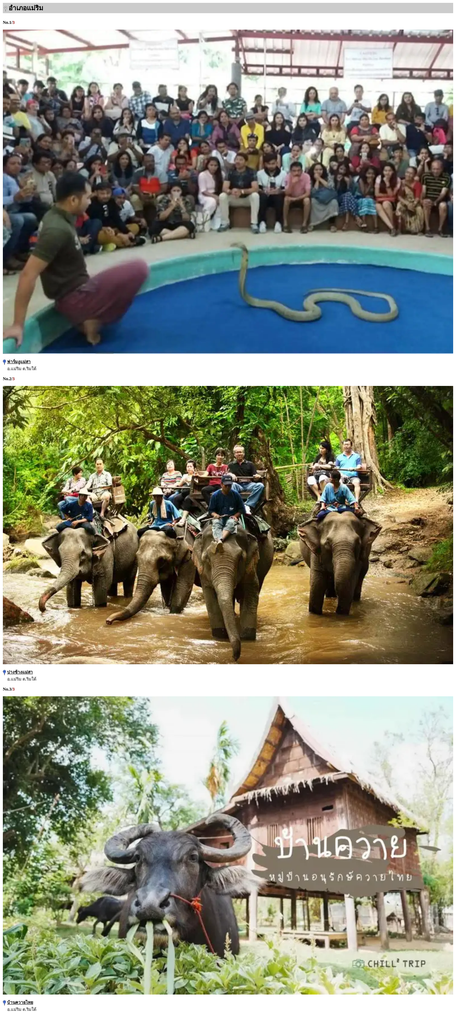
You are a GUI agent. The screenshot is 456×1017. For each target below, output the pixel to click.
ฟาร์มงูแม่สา (19, 361)
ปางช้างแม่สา (20, 672)
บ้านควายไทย (20, 1002)
